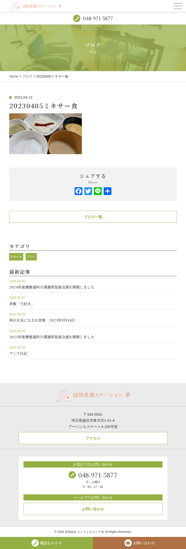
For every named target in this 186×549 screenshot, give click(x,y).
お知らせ (16, 256)
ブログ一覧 (93, 217)
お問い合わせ (93, 509)
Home (13, 76)
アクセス (93, 438)
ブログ (27, 76)
